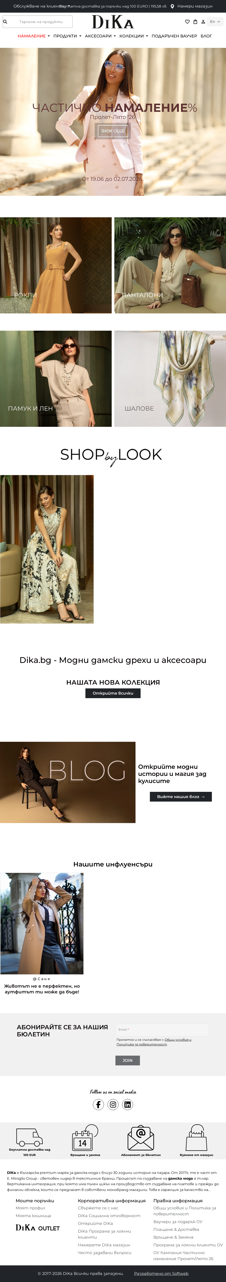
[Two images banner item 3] (56, 378)
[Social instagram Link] (113, 1104)
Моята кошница (33, 1215)
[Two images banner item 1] (56, 265)
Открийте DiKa (95, 1223)
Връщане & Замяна (173, 1237)
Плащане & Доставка (176, 1229)
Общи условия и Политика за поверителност (184, 1211)
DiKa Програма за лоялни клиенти (104, 1234)
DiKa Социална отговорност (109, 1215)
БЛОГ (206, 36)
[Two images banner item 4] (170, 378)
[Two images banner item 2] (170, 265)
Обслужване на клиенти (40, 6)
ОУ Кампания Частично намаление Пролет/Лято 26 (183, 1255)
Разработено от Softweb (161, 1273)
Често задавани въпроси (105, 1252)
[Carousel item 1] (113, 121)
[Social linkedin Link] (127, 1104)
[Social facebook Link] (98, 1104)
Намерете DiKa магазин (104, 1245)
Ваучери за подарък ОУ (177, 1221)
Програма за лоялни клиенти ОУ (188, 1245)
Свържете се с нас (98, 1208)
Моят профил (30, 1208)
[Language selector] (215, 21)
